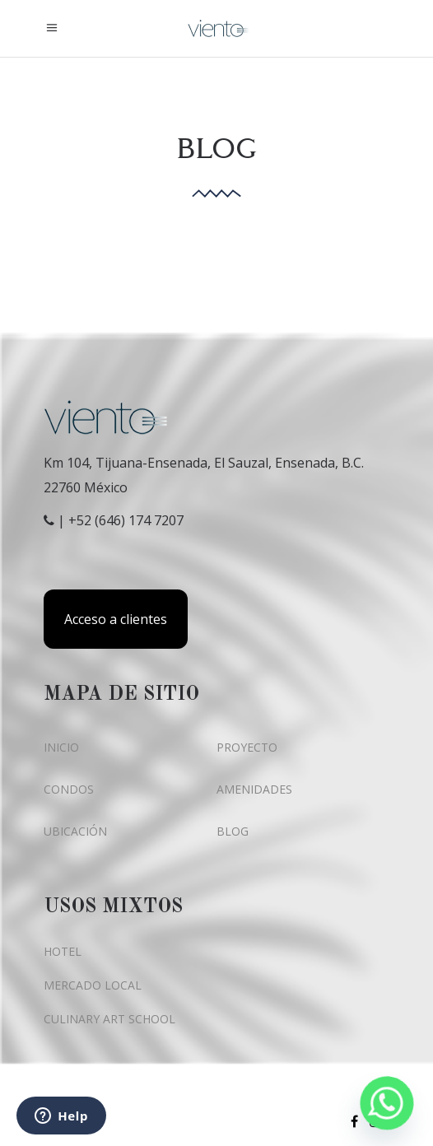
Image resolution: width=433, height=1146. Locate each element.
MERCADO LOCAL (93, 985)
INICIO (61, 747)
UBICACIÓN (75, 831)
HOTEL (62, 951)
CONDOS (69, 789)
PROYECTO (246, 747)
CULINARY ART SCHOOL (109, 1019)
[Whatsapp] (387, 1103)
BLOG (232, 831)
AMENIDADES (254, 789)
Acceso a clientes (115, 619)
